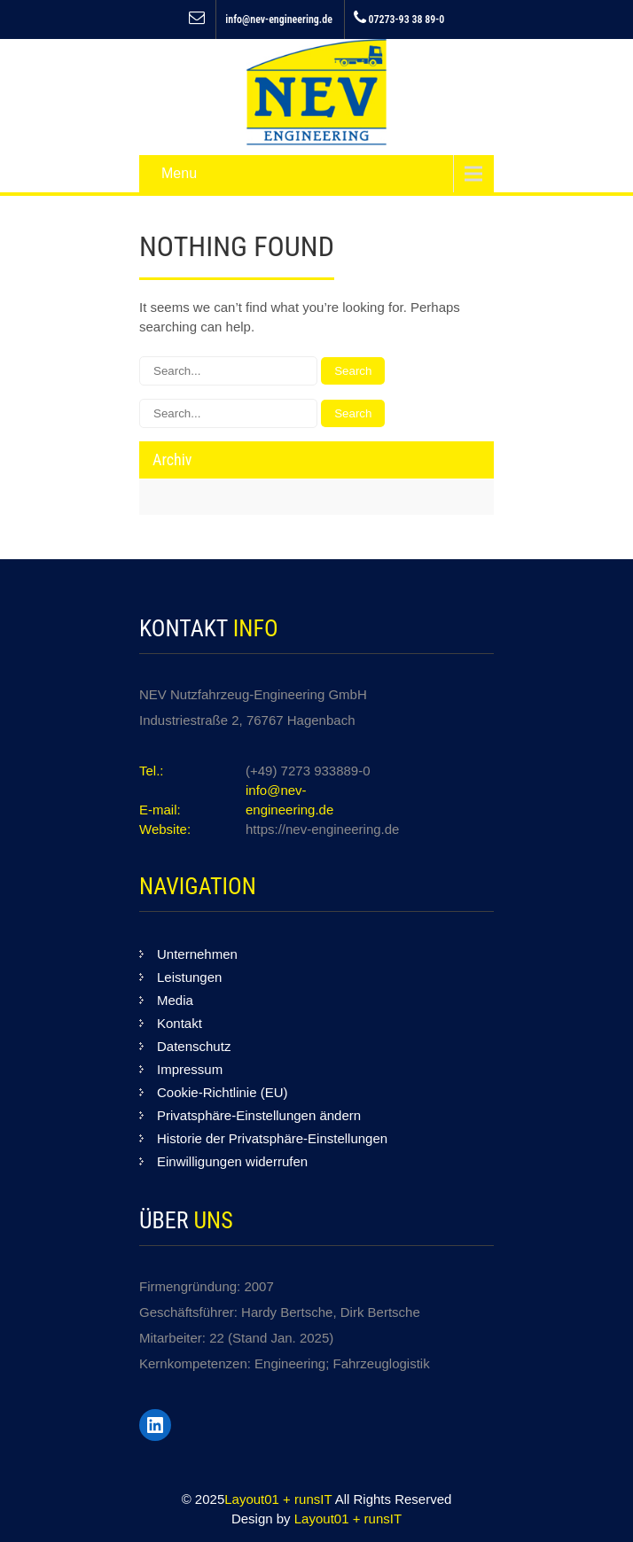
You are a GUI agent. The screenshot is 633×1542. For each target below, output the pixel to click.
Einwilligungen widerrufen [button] (232, 1161)
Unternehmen (197, 954)
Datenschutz (194, 1046)
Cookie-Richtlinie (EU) (222, 1092)
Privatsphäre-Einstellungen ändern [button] (259, 1115)
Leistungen (189, 977)
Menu (179, 173)
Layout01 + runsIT (279, 1499)
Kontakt (179, 1023)
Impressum (190, 1069)
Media (175, 1000)
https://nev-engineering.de (322, 829)
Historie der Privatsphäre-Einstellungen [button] (272, 1138)
